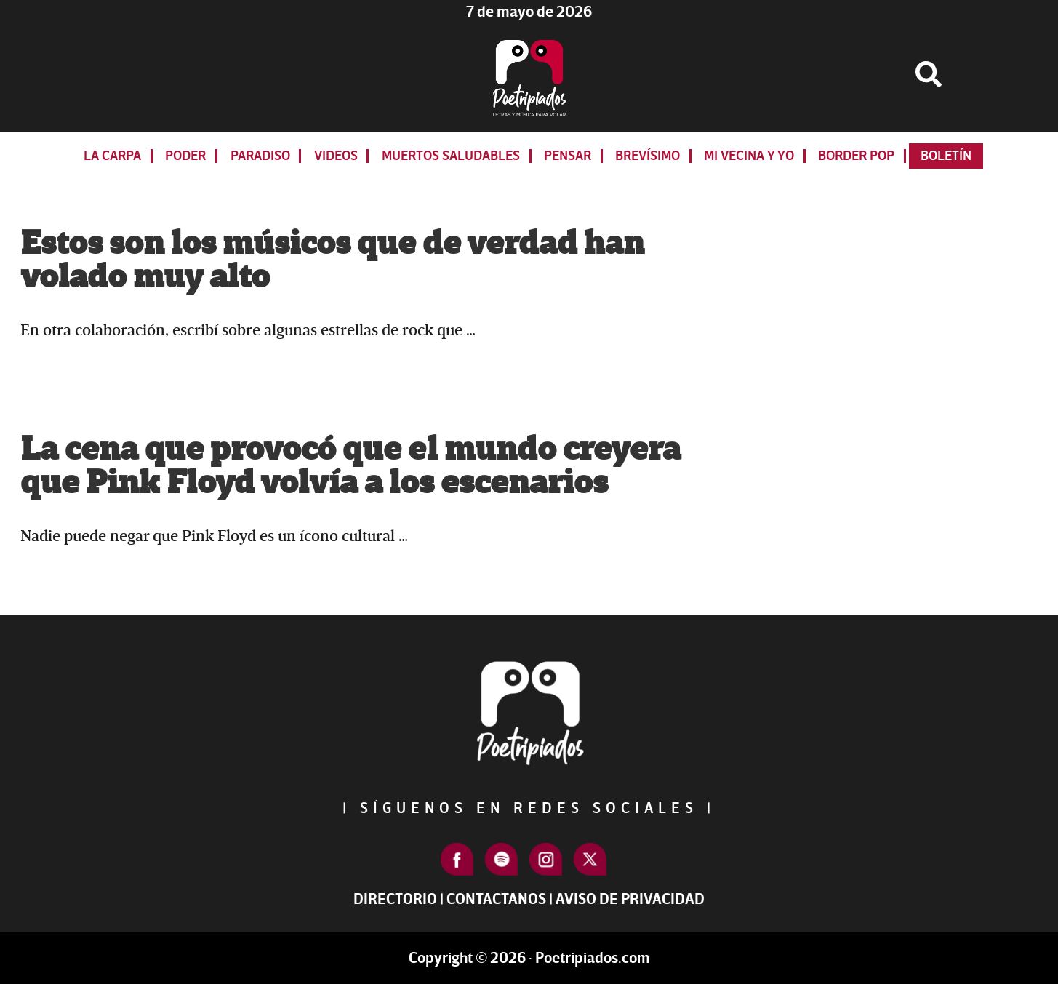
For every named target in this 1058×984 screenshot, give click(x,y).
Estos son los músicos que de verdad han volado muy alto (332, 260)
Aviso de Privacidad (630, 899)
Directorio (395, 899)
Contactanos (496, 899)
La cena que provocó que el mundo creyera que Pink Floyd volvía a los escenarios (350, 466)
